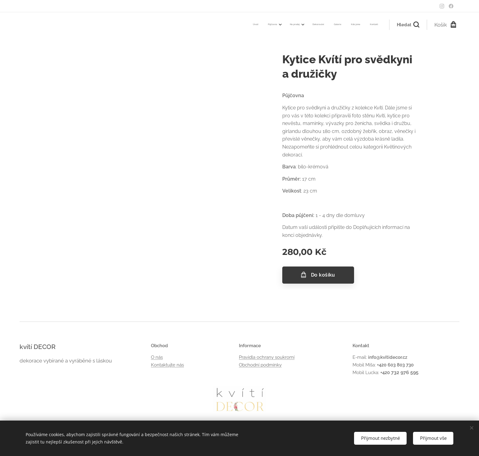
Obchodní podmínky (260, 364)
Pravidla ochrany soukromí (266, 357)
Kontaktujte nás (167, 364)
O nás (157, 357)
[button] (408, 24)
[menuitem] (315, 24)
